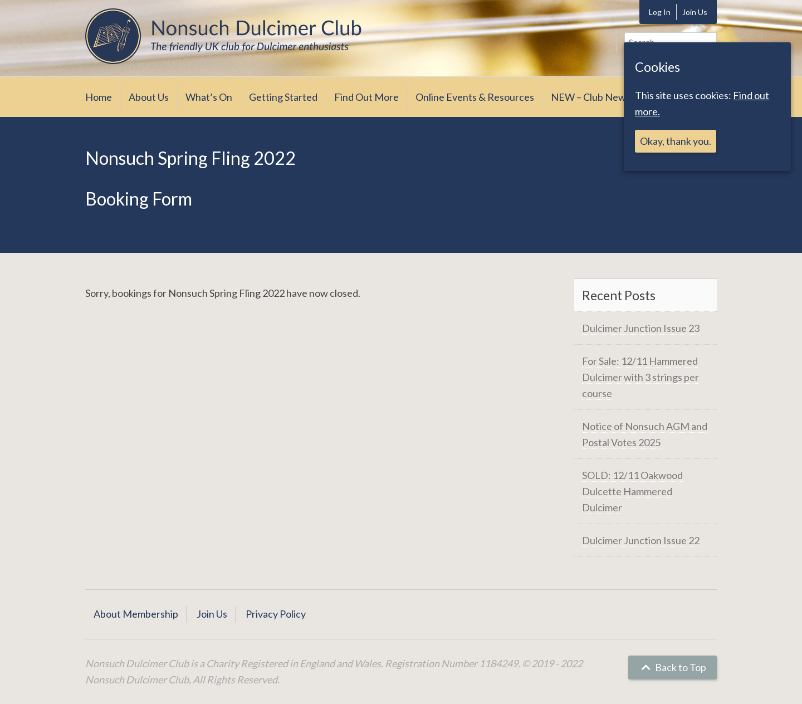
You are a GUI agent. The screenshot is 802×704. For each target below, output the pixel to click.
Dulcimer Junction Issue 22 (641, 540)
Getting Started (283, 97)
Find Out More (366, 97)
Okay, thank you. (675, 141)
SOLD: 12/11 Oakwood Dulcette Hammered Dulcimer (632, 491)
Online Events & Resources (474, 97)
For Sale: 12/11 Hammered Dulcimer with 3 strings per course (640, 377)
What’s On (208, 97)
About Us (149, 97)
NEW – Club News (590, 97)
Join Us (694, 12)
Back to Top (672, 667)
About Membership (136, 614)
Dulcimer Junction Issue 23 (641, 328)
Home (98, 97)
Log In (660, 12)
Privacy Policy (276, 614)
